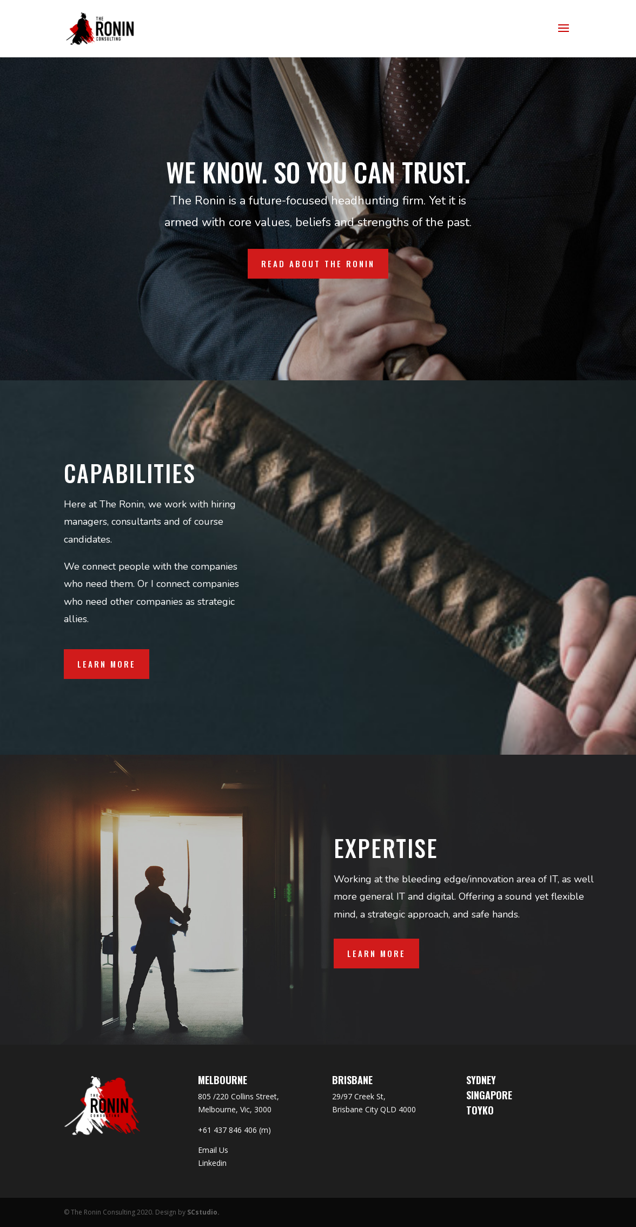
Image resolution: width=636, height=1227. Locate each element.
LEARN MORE (376, 953)
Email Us (213, 1150)
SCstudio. (203, 1212)
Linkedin (212, 1163)
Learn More (106, 664)
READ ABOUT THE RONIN (318, 263)
